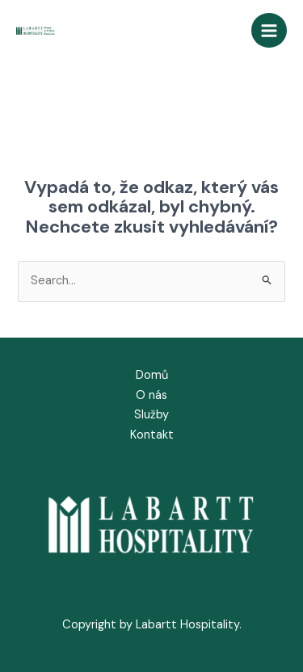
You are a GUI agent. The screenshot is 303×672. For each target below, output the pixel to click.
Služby (151, 414)
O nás (151, 395)
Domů (152, 375)
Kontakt (152, 435)
